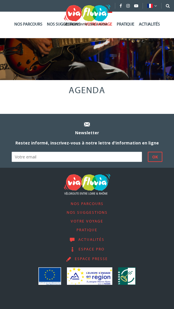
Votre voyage (87, 222)
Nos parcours (28, 24)
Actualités (149, 24)
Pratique (125, 24)
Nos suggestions (87, 213)
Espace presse (91, 259)
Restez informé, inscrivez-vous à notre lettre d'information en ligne (87, 143)
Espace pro (91, 250)
